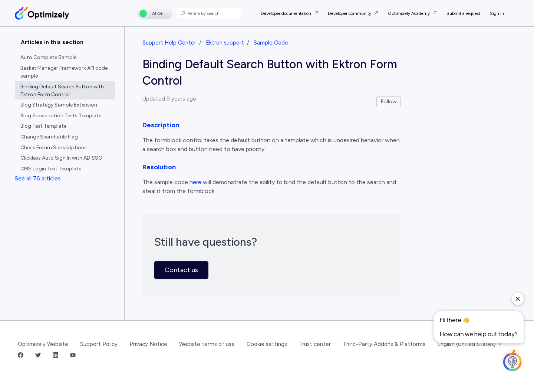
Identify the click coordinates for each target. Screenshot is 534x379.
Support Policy (99, 344)
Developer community (350, 13)
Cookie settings (267, 344)
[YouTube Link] (73, 356)
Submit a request (463, 13)
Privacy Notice (148, 344)
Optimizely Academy (409, 13)
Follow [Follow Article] (388, 101)
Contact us (181, 270)
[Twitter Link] (38, 356)
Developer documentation (286, 13)
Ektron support (225, 42)
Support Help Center (169, 42)
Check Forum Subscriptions (53, 147)
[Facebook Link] (20, 356)
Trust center (315, 344)
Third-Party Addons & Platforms (384, 344)
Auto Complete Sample (48, 57)
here (195, 182)
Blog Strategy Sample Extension (58, 105)
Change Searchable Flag (49, 137)
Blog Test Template (43, 126)
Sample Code (271, 42)
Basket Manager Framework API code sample (64, 72)
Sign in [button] (497, 13)
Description (160, 125)
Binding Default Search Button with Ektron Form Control (62, 91)
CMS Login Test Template (50, 169)
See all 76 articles (38, 178)
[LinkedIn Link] (55, 356)
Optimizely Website (43, 344)
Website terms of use (207, 344)
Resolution (159, 167)
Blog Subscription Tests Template (60, 115)
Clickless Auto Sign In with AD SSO (61, 158)
